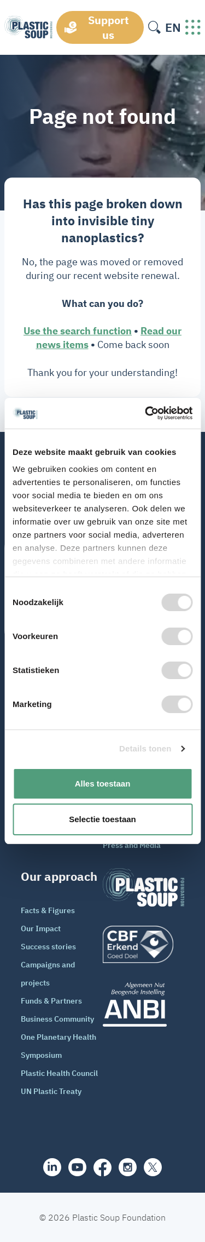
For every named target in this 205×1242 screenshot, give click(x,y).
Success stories (48, 947)
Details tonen (145, 748)
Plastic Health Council (59, 1073)
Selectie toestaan (102, 819)
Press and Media (132, 845)
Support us (108, 27)
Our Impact (41, 928)
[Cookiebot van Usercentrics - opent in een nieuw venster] (145, 413)
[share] (52, 1167)
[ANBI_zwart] (144, 1004)
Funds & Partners (51, 1001)
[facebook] (102, 1167)
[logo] (144, 944)
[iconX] (153, 1167)
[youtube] (77, 1167)
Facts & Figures (48, 910)
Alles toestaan (103, 783)
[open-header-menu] (193, 27)
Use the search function (78, 330)
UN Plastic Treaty (51, 1091)
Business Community (57, 1019)
